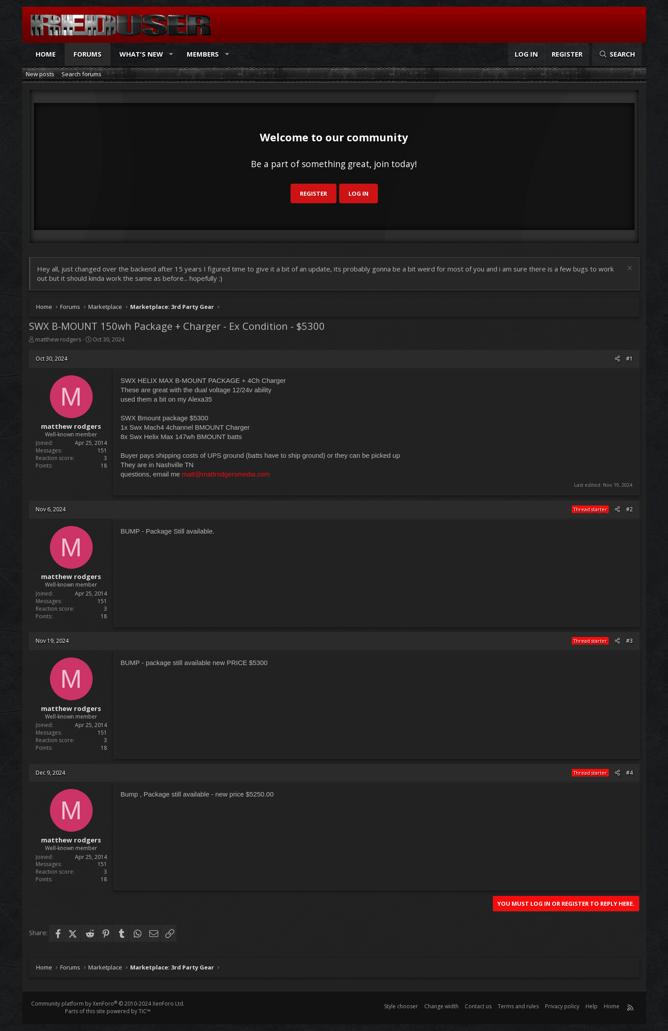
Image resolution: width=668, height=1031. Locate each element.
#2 (629, 509)
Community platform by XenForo (107, 1003)
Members (203, 53)
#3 (629, 641)
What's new (141, 53)
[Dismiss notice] (628, 269)
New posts (40, 74)
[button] (171, 54)
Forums (88, 53)
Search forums (81, 74)
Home (46, 53)
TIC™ (145, 1011)
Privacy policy (562, 1006)
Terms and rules (518, 1006)
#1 (629, 358)
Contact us (478, 1006)
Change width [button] (441, 1006)
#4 (629, 772)
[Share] (617, 359)
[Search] (616, 54)
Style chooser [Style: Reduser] (401, 1006)
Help (592, 1006)
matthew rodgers (58, 339)
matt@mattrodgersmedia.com (226, 474)
